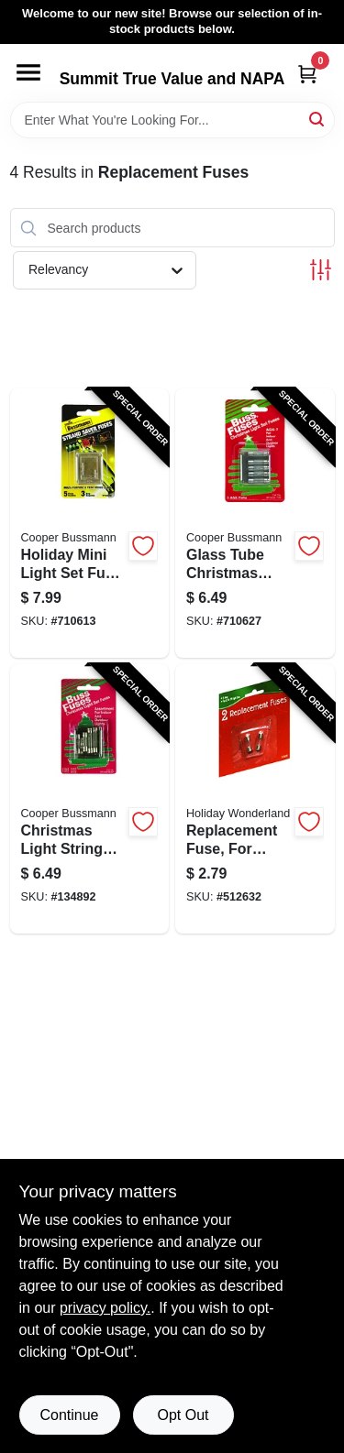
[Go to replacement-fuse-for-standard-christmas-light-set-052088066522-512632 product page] (255, 799)
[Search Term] (172, 120)
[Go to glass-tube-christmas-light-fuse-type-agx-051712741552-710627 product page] (255, 523)
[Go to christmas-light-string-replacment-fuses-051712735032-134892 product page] (90, 799)
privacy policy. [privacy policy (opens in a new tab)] (105, 1308)
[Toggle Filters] (320, 269)
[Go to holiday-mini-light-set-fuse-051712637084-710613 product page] (90, 523)
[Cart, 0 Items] (307, 73)
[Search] (318, 119)
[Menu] (28, 72)
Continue (68, 1415)
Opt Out (182, 1415)
